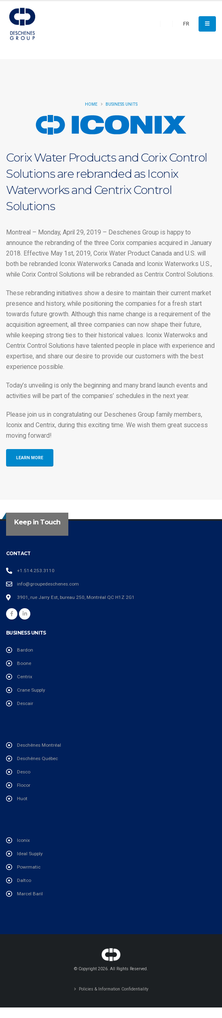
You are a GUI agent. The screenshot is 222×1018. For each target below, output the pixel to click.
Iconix (23, 840)
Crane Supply (31, 690)
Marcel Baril (30, 894)
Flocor (23, 785)
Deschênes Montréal (39, 745)
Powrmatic (28, 867)
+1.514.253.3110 (36, 570)
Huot (22, 798)
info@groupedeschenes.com (48, 584)
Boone (24, 663)
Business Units (121, 104)
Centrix (24, 676)
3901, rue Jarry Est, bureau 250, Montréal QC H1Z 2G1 (76, 597)
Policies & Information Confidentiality (113, 989)
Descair (25, 703)
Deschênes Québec (37, 758)
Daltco (24, 880)
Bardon (25, 650)
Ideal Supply (30, 853)
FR (186, 24)
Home (91, 104)
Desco (23, 772)
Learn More (29, 457)
